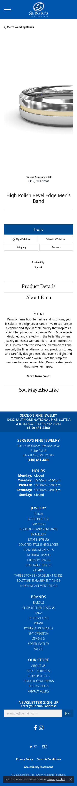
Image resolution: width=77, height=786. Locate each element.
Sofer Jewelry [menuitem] (38, 644)
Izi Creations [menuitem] (38, 618)
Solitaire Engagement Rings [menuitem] (38, 581)
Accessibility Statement (38, 767)
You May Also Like (38, 390)
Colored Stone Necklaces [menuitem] (38, 545)
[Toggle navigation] (7, 9)
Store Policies (38, 676)
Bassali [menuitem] (38, 603)
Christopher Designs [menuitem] (38, 608)
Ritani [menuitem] (38, 623)
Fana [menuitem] (38, 613)
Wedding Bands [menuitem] (38, 555)
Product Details (38, 286)
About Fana (38, 297)
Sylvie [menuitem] (38, 649)
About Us (38, 666)
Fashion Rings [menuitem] (38, 519)
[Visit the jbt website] (33, 747)
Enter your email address (38, 706)
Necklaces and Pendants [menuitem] (38, 529)
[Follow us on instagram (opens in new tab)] (41, 727)
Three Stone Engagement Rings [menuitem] (38, 575)
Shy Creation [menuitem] (38, 633)
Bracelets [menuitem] (38, 534)
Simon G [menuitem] (38, 638)
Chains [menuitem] (38, 570)
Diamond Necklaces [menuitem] (38, 550)
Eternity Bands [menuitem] (38, 560)
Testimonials (38, 686)
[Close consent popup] (70, 779)
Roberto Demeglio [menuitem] (38, 628)
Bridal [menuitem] (38, 514)
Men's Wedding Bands (20, 27)
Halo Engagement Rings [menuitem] (38, 586)
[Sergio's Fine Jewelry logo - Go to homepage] (38, 9)
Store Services (38, 671)
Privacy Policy (38, 691)
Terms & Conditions (38, 681)
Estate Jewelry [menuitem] (38, 539)
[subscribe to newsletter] (67, 713)
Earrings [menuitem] (38, 524)
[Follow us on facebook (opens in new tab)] (35, 727)
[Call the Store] (38, 460)
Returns (56, 247)
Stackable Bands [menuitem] (38, 565)
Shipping (21, 247)
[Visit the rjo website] (44, 747)
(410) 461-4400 (38, 180)
